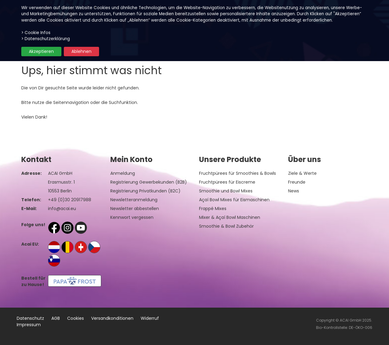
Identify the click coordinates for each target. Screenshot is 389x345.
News (293, 191)
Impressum (29, 325)
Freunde (296, 182)
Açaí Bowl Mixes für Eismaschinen (234, 200)
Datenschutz (30, 318)
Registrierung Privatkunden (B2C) (145, 191)
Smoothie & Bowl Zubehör (226, 226)
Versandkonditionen (112, 318)
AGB (55, 318)
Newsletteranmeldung (133, 200)
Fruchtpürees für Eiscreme (227, 182)
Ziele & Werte (302, 173)
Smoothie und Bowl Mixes (226, 191)
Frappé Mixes (212, 208)
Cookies (75, 318)
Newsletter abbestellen (134, 208)
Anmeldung (122, 173)
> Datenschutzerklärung (45, 39)
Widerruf (150, 318)
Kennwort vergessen (131, 217)
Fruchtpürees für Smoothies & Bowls (237, 173)
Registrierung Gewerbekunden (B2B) (148, 182)
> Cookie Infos (35, 33)
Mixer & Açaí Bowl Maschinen (229, 217)
